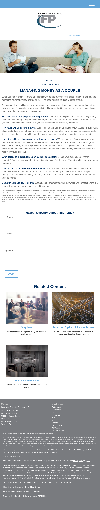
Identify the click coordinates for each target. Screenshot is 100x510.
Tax (53, 418)
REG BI (37, 491)
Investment (56, 410)
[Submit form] (11, 274)
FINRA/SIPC (67, 482)
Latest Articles (57, 425)
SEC (88, 461)
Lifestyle (55, 423)
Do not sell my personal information (45, 452)
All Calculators (58, 431)
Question (9, 250)
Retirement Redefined (26, 380)
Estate (54, 412)
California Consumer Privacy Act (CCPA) (68, 450)
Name (10, 217)
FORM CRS (42, 496)
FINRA (75, 461)
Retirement (56, 407)
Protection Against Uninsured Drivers (73, 327)
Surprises (26, 327)
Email (10, 234)
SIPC (81, 461)
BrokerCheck (48, 433)
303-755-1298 (72, 35)
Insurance (56, 415)
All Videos (56, 428)
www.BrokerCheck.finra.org (31, 487)
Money (54, 420)
